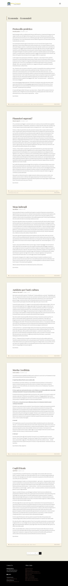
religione (56, 191)
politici (48, 191)
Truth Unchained (29, 568)
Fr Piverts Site (28, 574)
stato (17, 192)
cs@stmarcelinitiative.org (12, 578)
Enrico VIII (33, 191)
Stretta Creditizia (21, 370)
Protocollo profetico (22, 28)
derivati (18, 191)
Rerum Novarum (11, 192)
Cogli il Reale (19, 468)
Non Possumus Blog (29, 575)
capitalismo (12, 191)
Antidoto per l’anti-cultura (26, 289)
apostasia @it (12, 104)
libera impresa (41, 191)
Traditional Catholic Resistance (31, 580)
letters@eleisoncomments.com (13, 581)
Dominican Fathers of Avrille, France (33, 573)
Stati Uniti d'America (40, 104)
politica (45, 191)
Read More (57, 104)
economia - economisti (23, 104)
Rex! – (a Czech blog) (29, 577)
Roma (15, 192)
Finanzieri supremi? (22, 118)
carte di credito (12, 275)
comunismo (17, 104)
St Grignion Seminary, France (31, 578)
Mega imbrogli (20, 206)
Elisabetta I (30, 191)
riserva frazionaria (34, 454)
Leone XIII (37, 191)
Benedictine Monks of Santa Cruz (32, 571)
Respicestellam (28, 570)
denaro (15, 191)
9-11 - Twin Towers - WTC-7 (14, 454)
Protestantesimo (52, 191)
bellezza (11, 544)
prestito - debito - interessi (32, 104)
